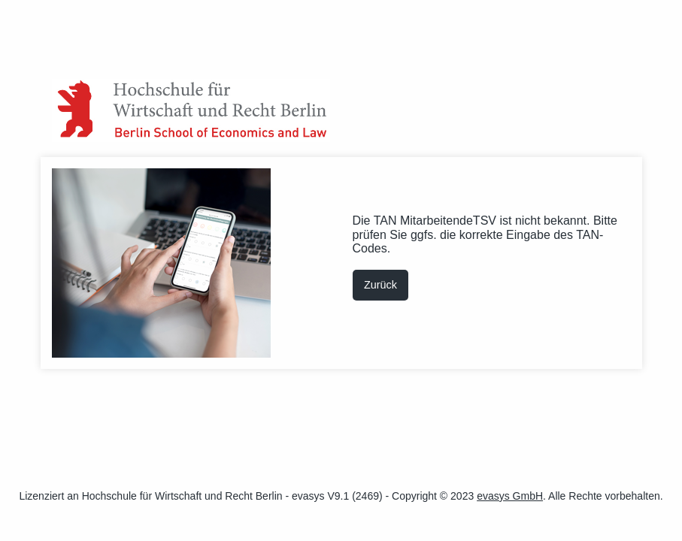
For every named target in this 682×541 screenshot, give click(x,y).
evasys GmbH (510, 496)
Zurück (380, 285)
